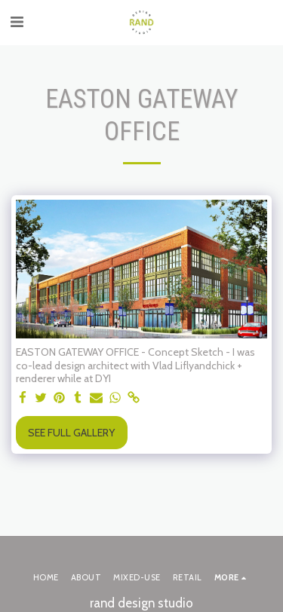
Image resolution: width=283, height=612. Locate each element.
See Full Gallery (71, 432)
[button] (16, 22)
